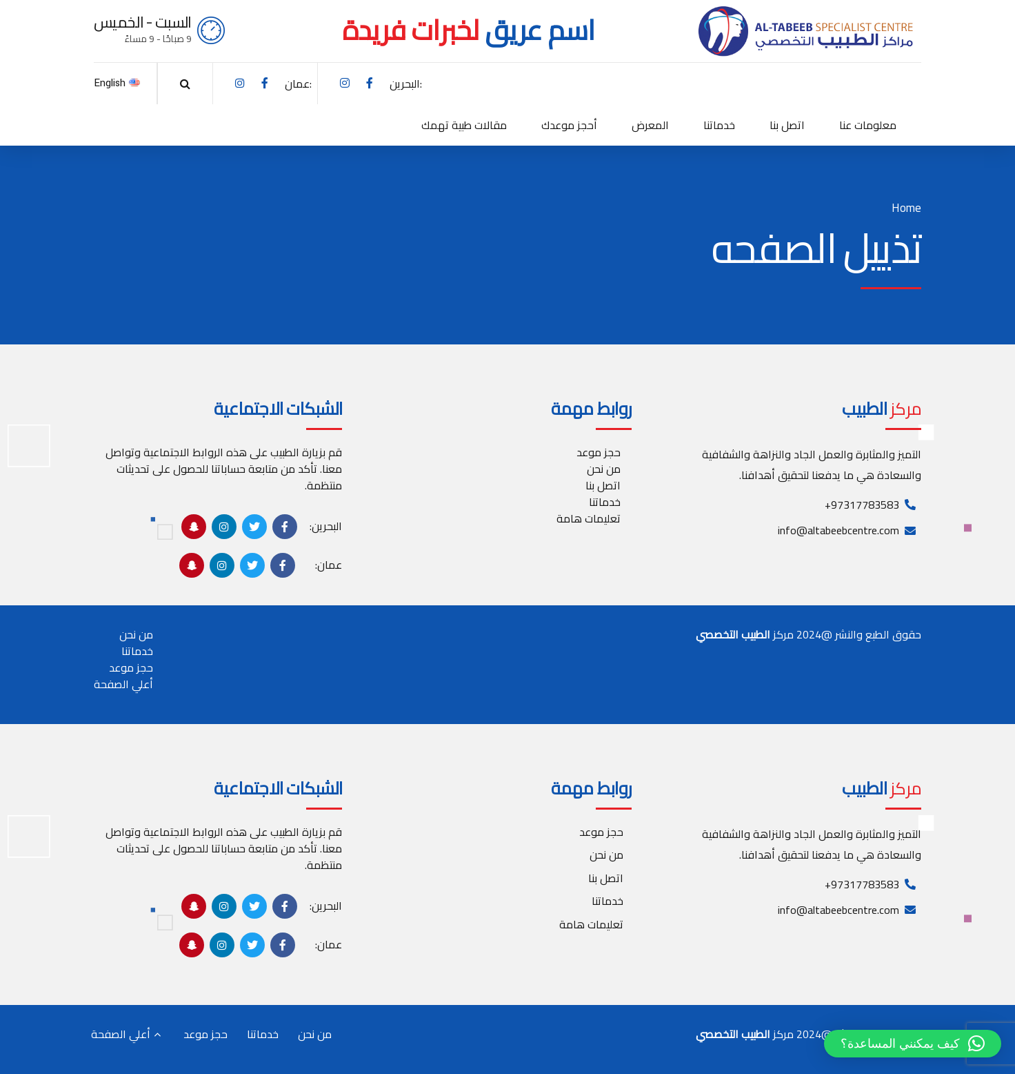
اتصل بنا (787, 125)
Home (906, 208)
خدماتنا (719, 125)
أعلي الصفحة (123, 684)
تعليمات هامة (588, 518)
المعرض (650, 125)
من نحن (604, 468)
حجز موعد (598, 452)
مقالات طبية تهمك (464, 125)
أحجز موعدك (569, 125)
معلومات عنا (867, 125)
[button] (912, 1043)
